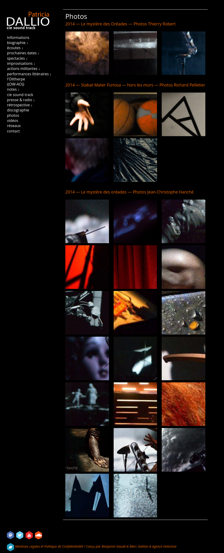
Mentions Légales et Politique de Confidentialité (49, 546)
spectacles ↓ (17, 58)
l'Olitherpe (16, 79)
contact (13, 131)
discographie (18, 110)
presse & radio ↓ (21, 99)
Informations (18, 37)
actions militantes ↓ (23, 68)
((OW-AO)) (15, 84)
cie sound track (20, 94)
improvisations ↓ (21, 63)
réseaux (14, 125)
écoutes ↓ (15, 47)
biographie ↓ (17, 42)
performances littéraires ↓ (29, 73)
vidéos (12, 120)
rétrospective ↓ (20, 104)
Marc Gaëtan (139, 546)
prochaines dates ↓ (23, 52)
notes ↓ (13, 89)
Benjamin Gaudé (114, 546)
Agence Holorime (164, 546)
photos (13, 115)
